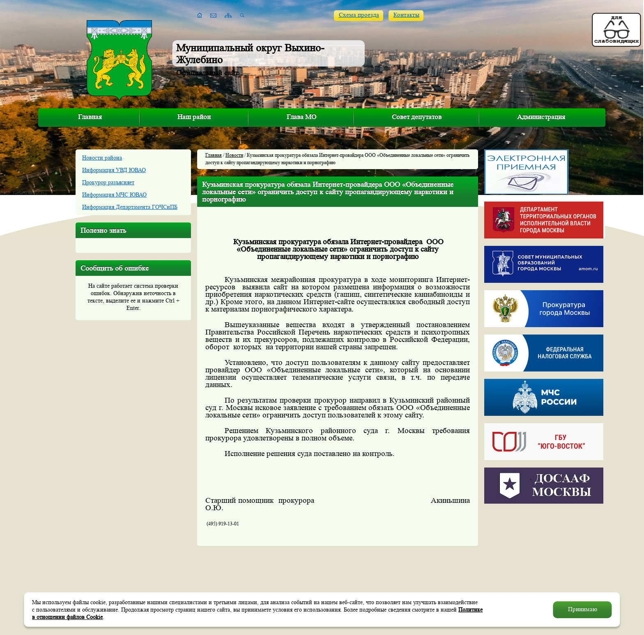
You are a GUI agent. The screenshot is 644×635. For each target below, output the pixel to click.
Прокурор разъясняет (108, 182)
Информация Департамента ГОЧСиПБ (129, 207)
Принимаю (582, 609)
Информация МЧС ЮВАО (114, 194)
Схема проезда (359, 14)
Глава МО (301, 117)
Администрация (541, 117)
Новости (234, 155)
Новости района (102, 157)
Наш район (194, 117)
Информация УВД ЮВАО (114, 170)
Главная (90, 117)
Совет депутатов (417, 117)
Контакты (406, 14)
